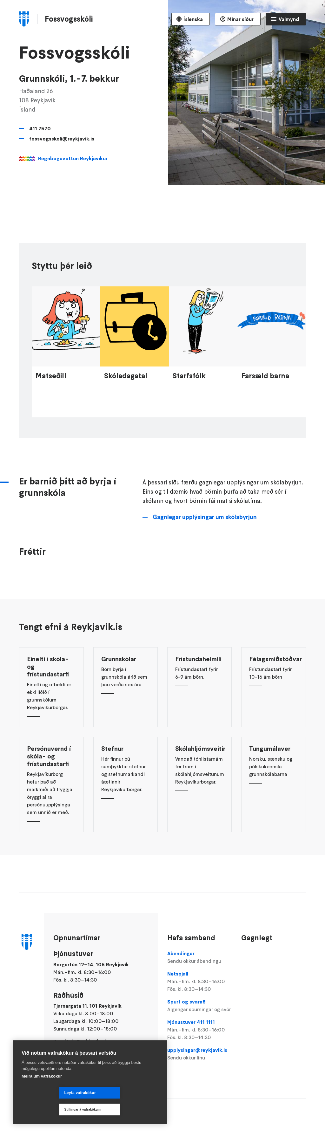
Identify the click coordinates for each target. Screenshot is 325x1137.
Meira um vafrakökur (42, 1093)
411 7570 (40, 128)
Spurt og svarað (199, 1005)
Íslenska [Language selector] (193, 19)
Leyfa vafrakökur (42, 1109)
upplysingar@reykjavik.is (199, 1054)
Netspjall (199, 981)
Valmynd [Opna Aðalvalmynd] (289, 19)
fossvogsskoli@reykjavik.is (61, 138)
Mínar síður (240, 19)
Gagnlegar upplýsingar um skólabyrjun (205, 548)
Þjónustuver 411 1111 (199, 1030)
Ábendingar (199, 957)
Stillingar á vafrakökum (120, 1109)
